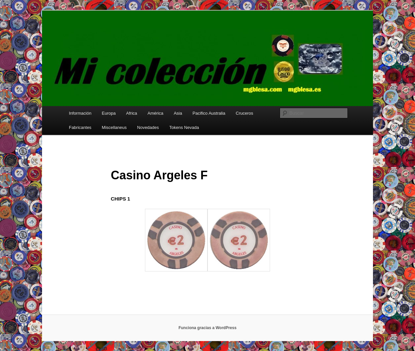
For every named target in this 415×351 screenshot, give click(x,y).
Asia (178, 113)
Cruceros (244, 113)
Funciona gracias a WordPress (207, 327)
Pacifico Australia (209, 113)
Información (80, 113)
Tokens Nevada (184, 127)
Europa (109, 113)
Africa (131, 113)
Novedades (148, 127)
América (155, 113)
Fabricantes (80, 127)
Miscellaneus (114, 127)
